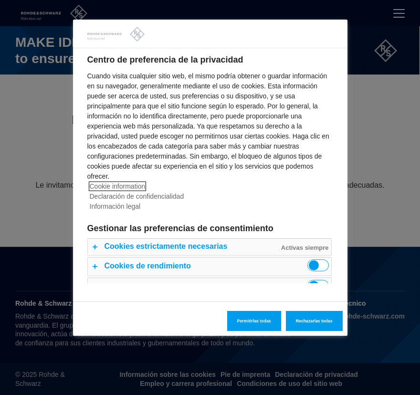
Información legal (115, 206)
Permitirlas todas (254, 321)
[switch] (318, 265)
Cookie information (118, 186)
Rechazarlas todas (314, 321)
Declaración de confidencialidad (137, 196)
